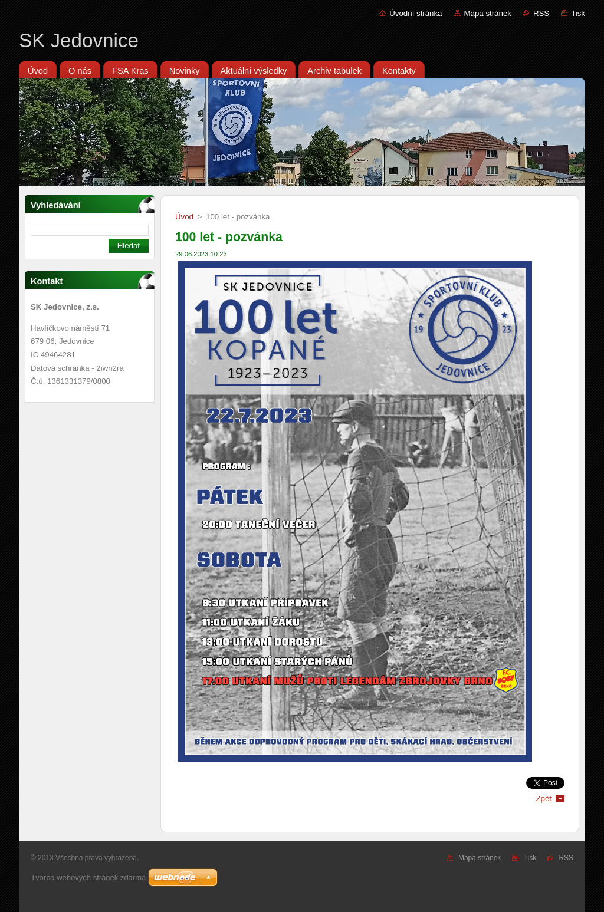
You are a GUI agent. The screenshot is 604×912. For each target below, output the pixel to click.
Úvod (184, 216)
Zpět (544, 798)
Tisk (578, 13)
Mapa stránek (487, 13)
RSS (541, 13)
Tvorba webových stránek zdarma (88, 877)
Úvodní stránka (415, 13)
